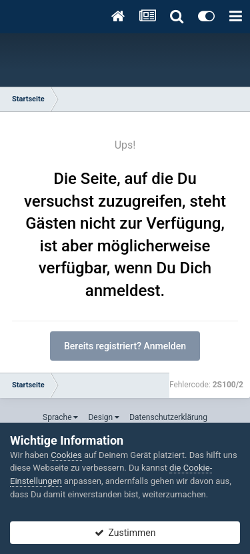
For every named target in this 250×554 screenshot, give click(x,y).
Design (103, 417)
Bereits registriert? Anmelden (125, 346)
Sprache (60, 417)
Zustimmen (125, 532)
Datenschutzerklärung (168, 417)
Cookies (66, 455)
